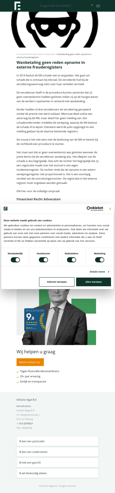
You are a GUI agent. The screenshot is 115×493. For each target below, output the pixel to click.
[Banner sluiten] (110, 209)
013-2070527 (26, 423)
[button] (92, 6)
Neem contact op (29, 362)
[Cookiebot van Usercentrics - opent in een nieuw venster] (89, 208)
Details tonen (97, 271)
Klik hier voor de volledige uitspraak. (38, 191)
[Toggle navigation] (98, 6)
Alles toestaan (93, 281)
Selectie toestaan (57, 281)
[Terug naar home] (17, 6)
